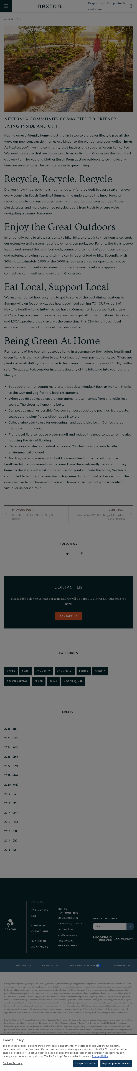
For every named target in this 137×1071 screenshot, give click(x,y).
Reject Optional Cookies (116, 1064)
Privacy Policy (100, 1056)
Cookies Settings (12, 1063)
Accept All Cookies (85, 1064)
